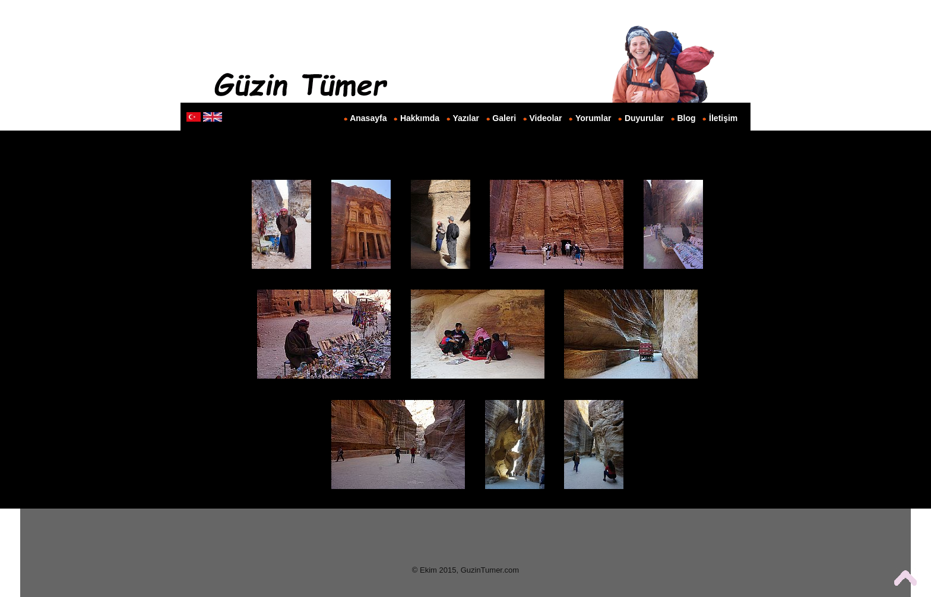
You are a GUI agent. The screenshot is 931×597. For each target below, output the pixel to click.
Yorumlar (593, 118)
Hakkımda (419, 118)
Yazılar (466, 118)
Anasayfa (368, 118)
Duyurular (644, 118)
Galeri (504, 118)
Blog (686, 118)
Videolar (546, 118)
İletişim (723, 118)
